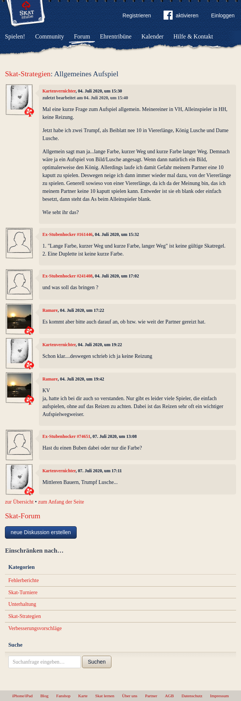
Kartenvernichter (59, 91)
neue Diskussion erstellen (41, 532)
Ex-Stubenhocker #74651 (66, 436)
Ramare (50, 310)
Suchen (96, 662)
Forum (82, 36)
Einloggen (223, 15)
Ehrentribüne (116, 36)
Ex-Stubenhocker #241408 (67, 276)
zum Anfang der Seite (61, 502)
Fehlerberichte (23, 580)
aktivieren (181, 16)
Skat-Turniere (22, 592)
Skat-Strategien (28, 74)
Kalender (152, 36)
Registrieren (136, 15)
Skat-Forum (22, 516)
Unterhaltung (22, 604)
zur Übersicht (19, 502)
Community (49, 36)
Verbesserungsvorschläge (35, 628)
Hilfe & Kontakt (193, 36)
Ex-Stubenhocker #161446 (67, 234)
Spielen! (15, 36)
